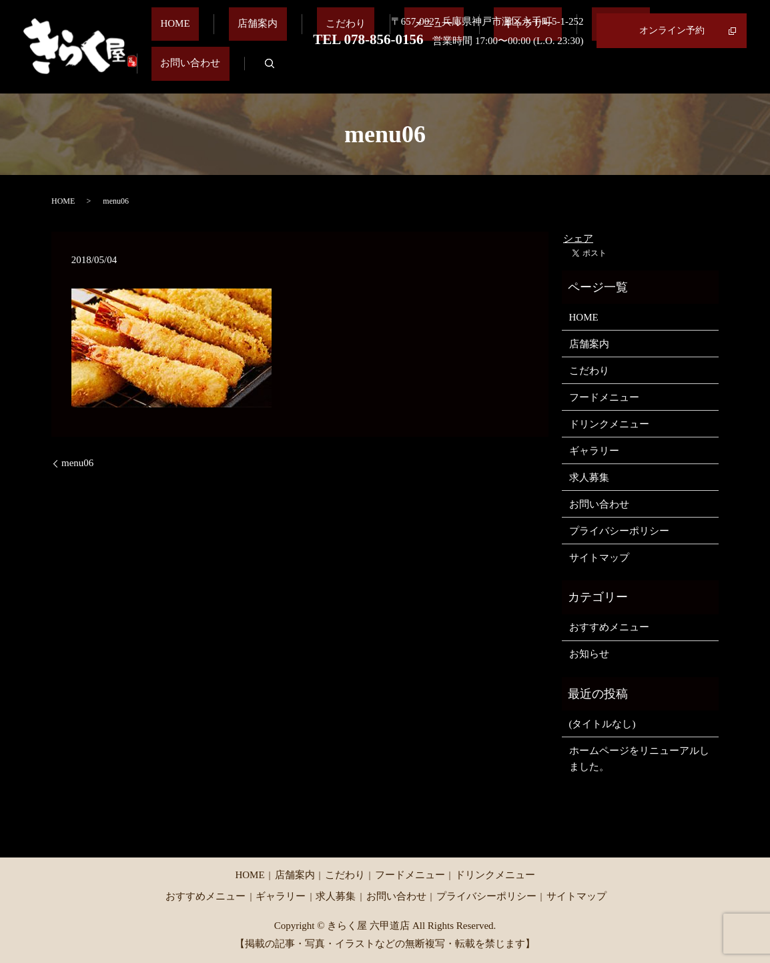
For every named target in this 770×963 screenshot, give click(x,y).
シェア (578, 238)
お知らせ (589, 653)
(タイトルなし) (602, 724)
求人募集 (586, 70)
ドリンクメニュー (609, 424)
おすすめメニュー (609, 627)
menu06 (77, 462)
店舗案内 (282, 70)
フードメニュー (604, 397)
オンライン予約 (672, 30)
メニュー (422, 70)
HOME (217, 70)
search (737, 71)
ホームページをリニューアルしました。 (639, 758)
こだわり (352, 70)
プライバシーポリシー (619, 531)
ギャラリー (511, 70)
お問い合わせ (667, 70)
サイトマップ (599, 557)
